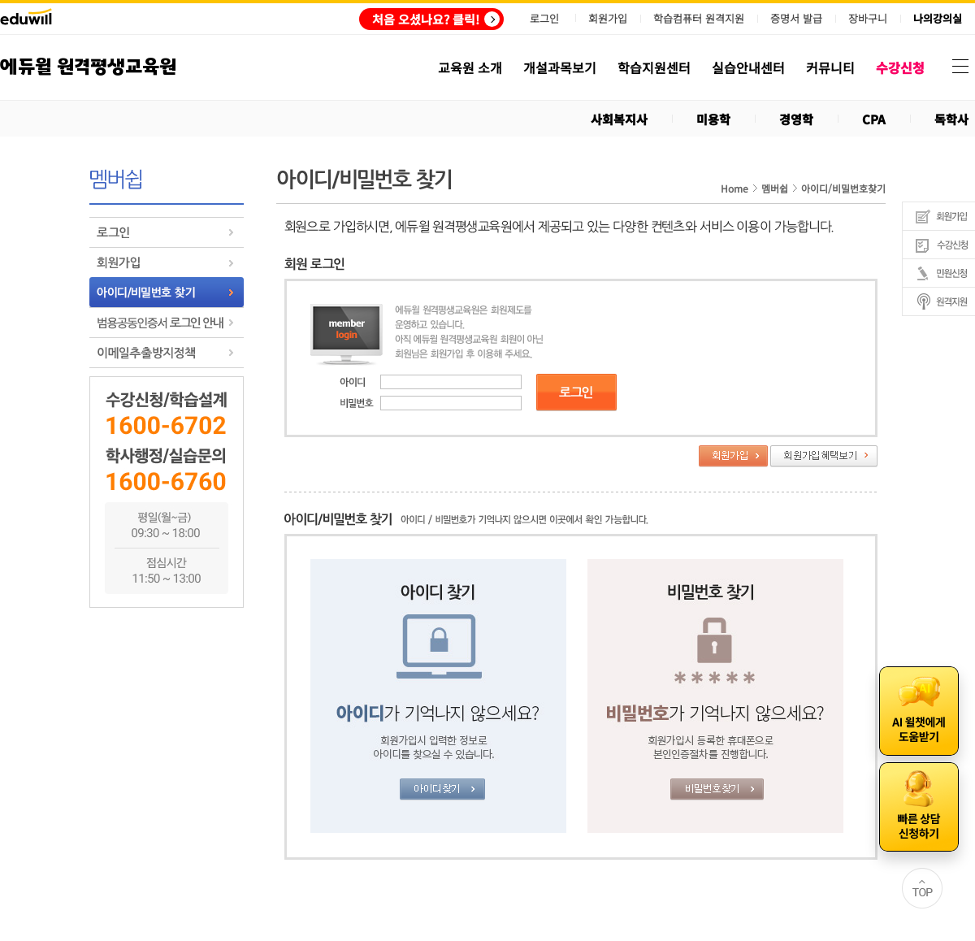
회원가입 (607, 18)
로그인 (544, 18)
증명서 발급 (796, 18)
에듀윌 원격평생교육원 (88, 67)
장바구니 (867, 18)
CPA (874, 119)
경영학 (796, 119)
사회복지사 (619, 119)
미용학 (713, 119)
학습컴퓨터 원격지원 (698, 18)
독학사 (951, 119)
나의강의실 (937, 18)
